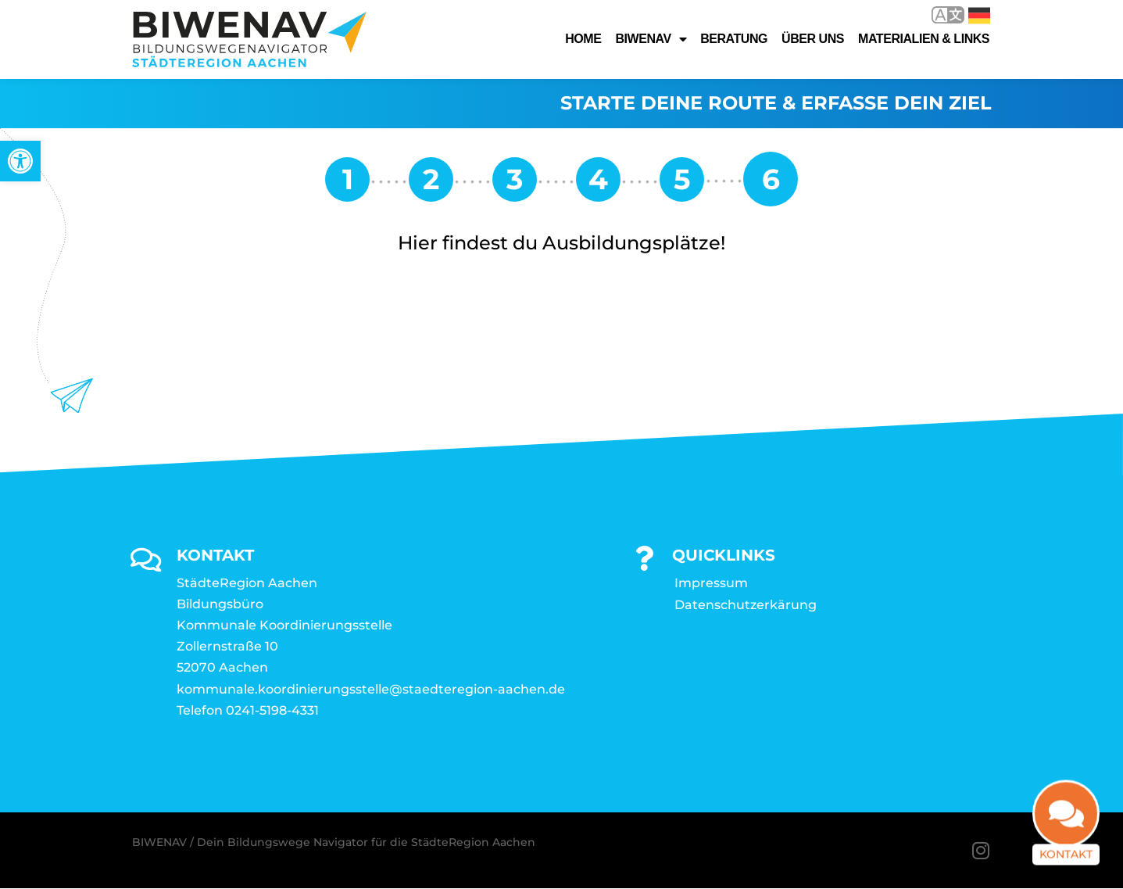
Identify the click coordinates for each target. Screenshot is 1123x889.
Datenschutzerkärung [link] (745, 604)
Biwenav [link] (650, 39)
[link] (20, 161)
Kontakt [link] (1066, 855)
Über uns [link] (812, 38)
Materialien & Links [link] (923, 38)
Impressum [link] (711, 582)
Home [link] (583, 38)
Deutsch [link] (979, 15)
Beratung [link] (733, 38)
